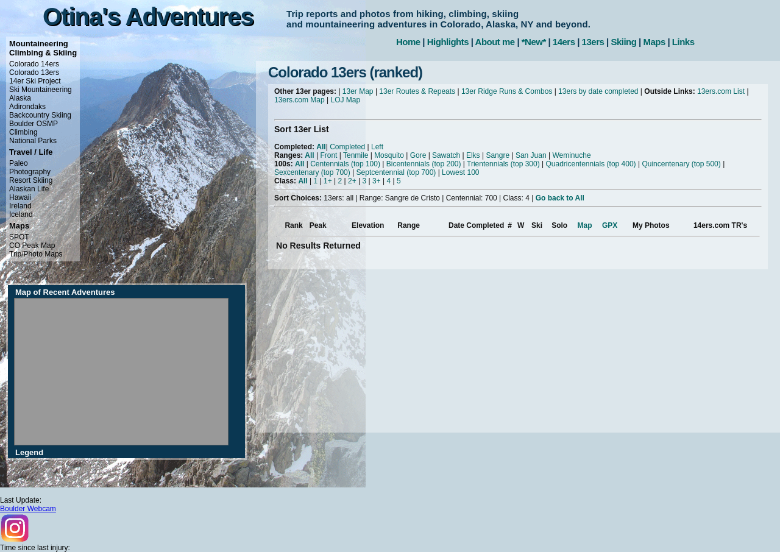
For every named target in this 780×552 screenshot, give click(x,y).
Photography (30, 172)
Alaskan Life (29, 189)
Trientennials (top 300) (503, 164)
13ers (593, 42)
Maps (654, 42)
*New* (534, 42)
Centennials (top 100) (345, 164)
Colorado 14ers (34, 64)
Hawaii (20, 197)
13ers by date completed (598, 91)
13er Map (358, 91)
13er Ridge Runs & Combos (506, 91)
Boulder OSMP (33, 123)
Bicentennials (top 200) (423, 164)
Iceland (21, 214)
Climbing (23, 132)
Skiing (623, 42)
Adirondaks (27, 106)
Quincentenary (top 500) (681, 164)
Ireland (20, 206)
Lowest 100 (460, 172)
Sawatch (446, 155)
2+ (352, 181)
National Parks (33, 140)
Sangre (497, 155)
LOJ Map (346, 100)
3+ (376, 181)
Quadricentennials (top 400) (590, 164)
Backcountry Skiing (40, 115)
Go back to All (560, 198)
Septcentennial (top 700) (396, 172)
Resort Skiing (30, 180)
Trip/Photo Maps (36, 254)
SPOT (19, 237)
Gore (418, 155)
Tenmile (355, 155)
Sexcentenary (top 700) (312, 172)
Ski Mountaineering (40, 89)
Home (408, 42)
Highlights (448, 42)
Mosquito (389, 155)
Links (683, 42)
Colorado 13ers (34, 72)
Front (328, 155)
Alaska (20, 98)
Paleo (18, 163)
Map (585, 225)
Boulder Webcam (28, 508)
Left (377, 147)
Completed (347, 147)
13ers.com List (721, 91)
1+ (328, 181)
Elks (473, 155)
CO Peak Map (32, 245)
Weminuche (571, 155)
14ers (564, 42)
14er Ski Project (35, 81)
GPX (609, 225)
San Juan (531, 155)
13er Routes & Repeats (417, 91)
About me (495, 42)
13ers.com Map (299, 100)
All (320, 147)
